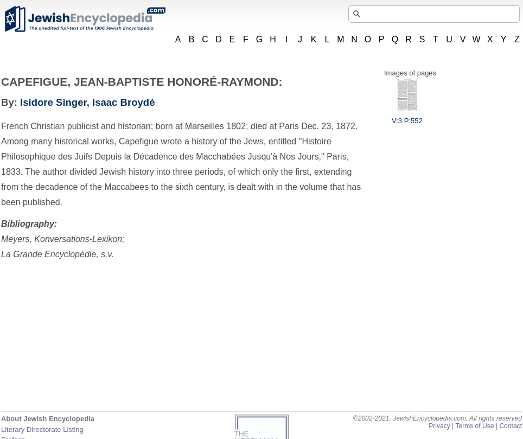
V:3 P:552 (407, 117)
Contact (510, 426)
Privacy (439, 426)
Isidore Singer (53, 102)
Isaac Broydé (123, 102)
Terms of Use (474, 426)
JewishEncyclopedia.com (84, 19)
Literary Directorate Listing (42, 429)
